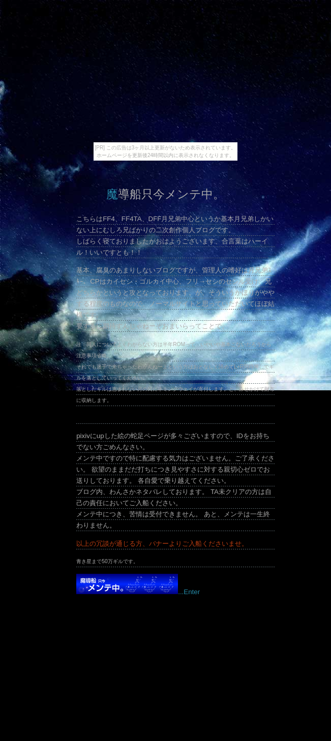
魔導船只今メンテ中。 (165, 194)
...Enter (138, 592)
